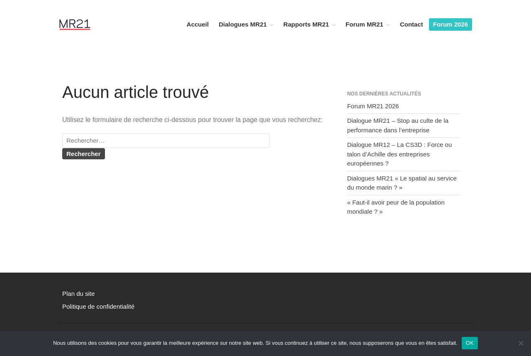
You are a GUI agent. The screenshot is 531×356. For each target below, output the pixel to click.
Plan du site (78, 293)
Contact (411, 24)
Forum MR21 (364, 24)
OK (470, 343)
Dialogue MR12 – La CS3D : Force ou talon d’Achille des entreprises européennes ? (399, 154)
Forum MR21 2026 (373, 106)
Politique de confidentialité (98, 306)
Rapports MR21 (306, 24)
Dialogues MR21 (243, 24)
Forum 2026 (450, 24)
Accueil (198, 24)
